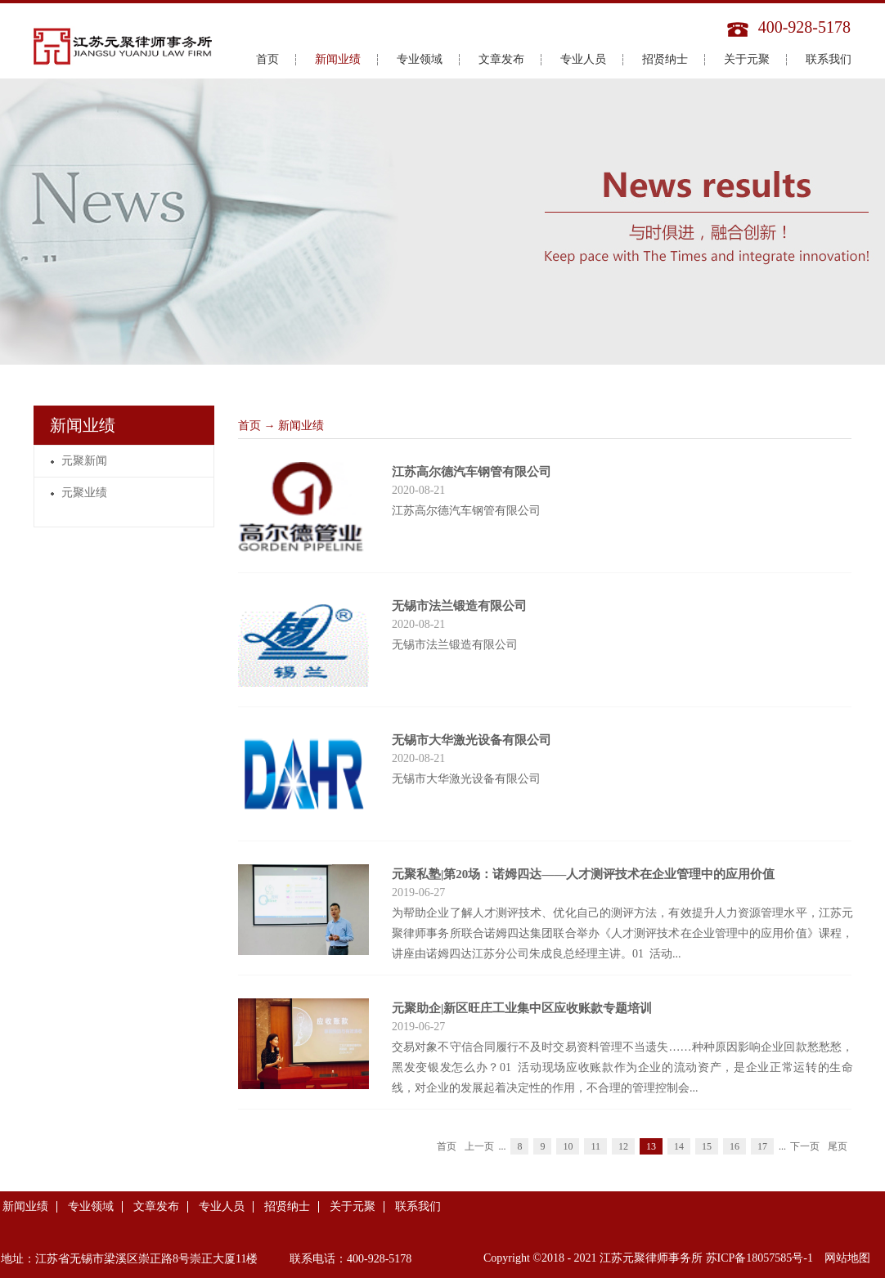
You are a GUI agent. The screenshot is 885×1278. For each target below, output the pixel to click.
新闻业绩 (301, 425)
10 (568, 1146)
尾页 (837, 1146)
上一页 (479, 1146)
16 (734, 1146)
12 (623, 1146)
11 (595, 1146)
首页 (267, 59)
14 (679, 1146)
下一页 (805, 1146)
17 (762, 1146)
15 (707, 1146)
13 (651, 1146)
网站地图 (844, 1258)
